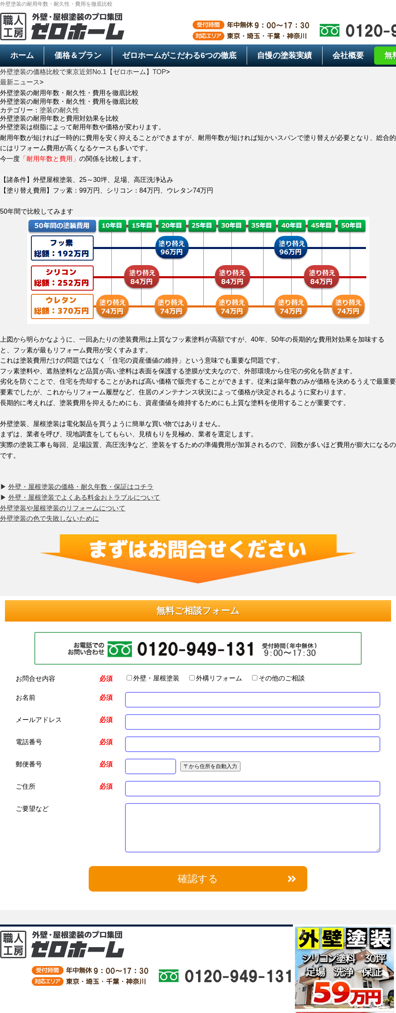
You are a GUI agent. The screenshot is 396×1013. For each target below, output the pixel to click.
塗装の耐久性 (59, 110)
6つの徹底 (179, 55)
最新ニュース (20, 82)
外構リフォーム (215, 678)
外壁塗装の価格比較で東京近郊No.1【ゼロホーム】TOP (83, 71)
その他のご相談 (278, 678)
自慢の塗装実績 (284, 55)
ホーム (22, 55)
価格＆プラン (77, 55)
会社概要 (348, 55)
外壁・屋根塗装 (153, 678)
